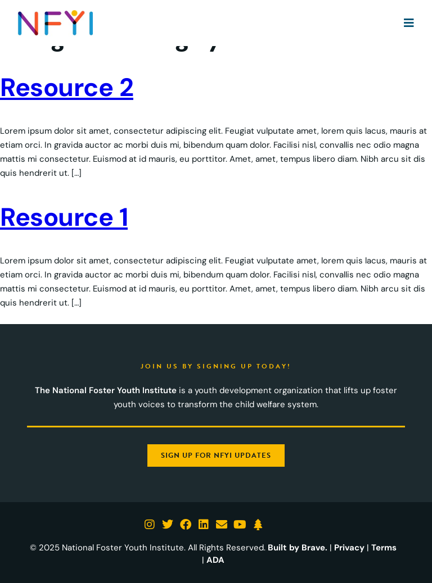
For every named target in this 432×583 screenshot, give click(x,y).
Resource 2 (66, 87)
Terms (384, 547)
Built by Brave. (297, 547)
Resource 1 (64, 217)
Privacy (349, 547)
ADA (215, 560)
